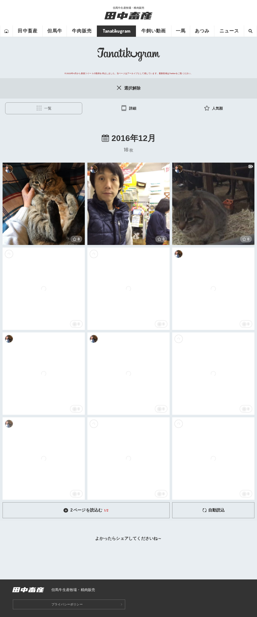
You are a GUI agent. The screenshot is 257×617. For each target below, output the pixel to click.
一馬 (181, 30)
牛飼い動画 (153, 30)
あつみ (202, 30)
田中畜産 (27, 30)
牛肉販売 (81, 30)
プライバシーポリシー (67, 604)
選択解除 (128, 88)
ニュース (229, 30)
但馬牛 (54, 30)
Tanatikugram (116, 31)
